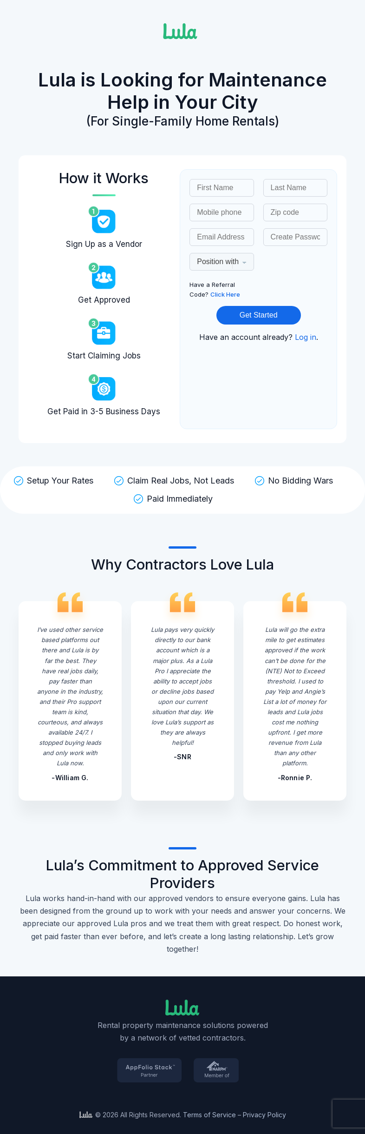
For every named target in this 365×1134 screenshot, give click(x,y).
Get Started (259, 315)
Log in (305, 337)
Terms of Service (209, 1115)
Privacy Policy (264, 1115)
